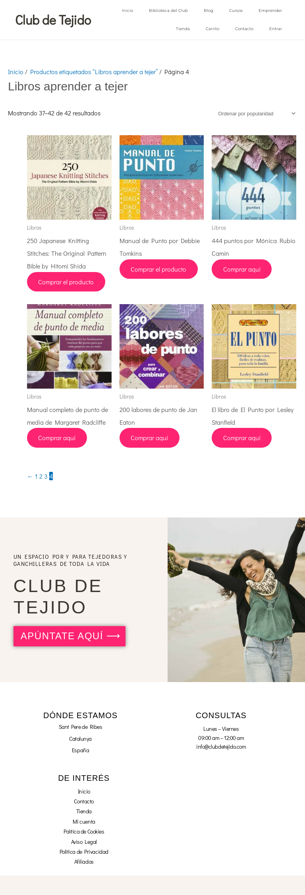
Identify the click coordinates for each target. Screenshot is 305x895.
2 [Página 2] (40, 475)
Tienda (183, 28)
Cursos (236, 10)
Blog (208, 10)
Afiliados (84, 861)
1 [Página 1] (36, 475)
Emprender (270, 10)
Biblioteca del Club (168, 10)
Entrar (275, 28)
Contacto (244, 28)
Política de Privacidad (84, 851)
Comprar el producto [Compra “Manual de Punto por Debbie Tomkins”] (159, 268)
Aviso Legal (84, 841)
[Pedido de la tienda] (255, 113)
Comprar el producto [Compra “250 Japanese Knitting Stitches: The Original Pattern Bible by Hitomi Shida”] (67, 281)
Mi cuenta (84, 821)
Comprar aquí (242, 268)
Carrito (212, 28)
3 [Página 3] (46, 475)
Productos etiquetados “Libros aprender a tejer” (94, 71)
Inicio (127, 10)
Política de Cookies (84, 831)
